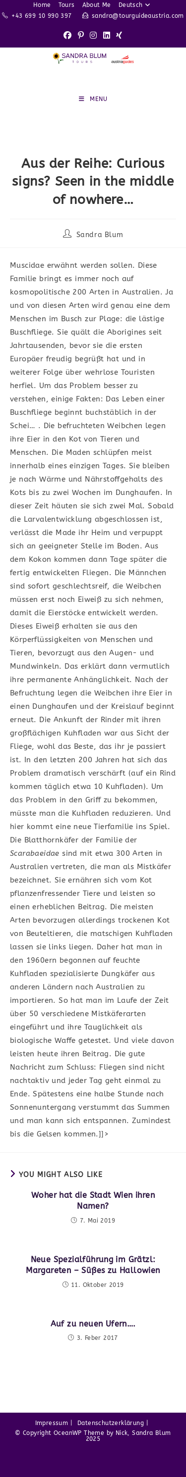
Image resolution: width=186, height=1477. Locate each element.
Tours (67, 4)
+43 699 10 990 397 (41, 15)
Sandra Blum (100, 235)
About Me (96, 4)
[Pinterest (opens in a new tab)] (81, 36)
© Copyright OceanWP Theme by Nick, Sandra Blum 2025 (93, 1435)
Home (42, 4)
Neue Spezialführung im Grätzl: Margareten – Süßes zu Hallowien (93, 1265)
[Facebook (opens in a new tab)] (67, 36)
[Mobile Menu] (93, 99)
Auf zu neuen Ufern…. (93, 1324)
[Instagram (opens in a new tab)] (93, 36)
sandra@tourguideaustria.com (138, 15)
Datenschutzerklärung (110, 1423)
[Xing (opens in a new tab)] (119, 36)
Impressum (51, 1423)
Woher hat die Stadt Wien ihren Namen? (93, 1200)
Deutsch (136, 4)
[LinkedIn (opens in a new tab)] (106, 36)
